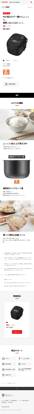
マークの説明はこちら (9, 77)
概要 (17, 95)
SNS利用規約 (4, 402)
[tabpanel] (17, 319)
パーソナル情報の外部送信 (24, 400)
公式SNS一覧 (10, 402)
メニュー (30, 7)
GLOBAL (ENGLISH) (5, 406)
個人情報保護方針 (14, 400)
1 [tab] (17, 339)
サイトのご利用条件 (5, 400)
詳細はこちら (17, 331)
